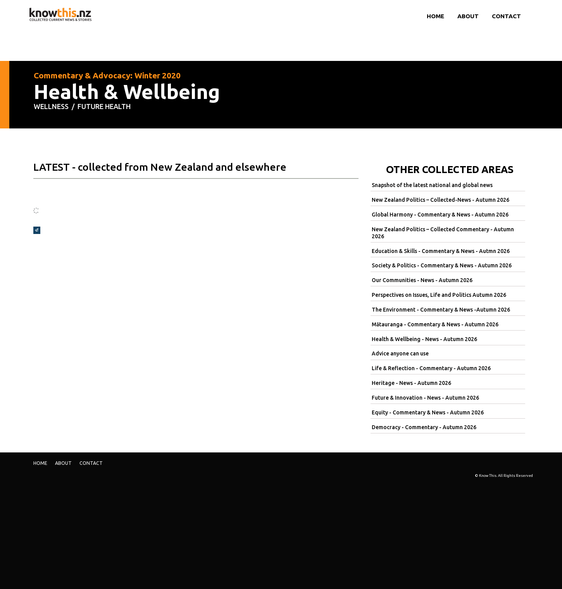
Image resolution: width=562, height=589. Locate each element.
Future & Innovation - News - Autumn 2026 (425, 398)
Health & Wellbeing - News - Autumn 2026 (424, 339)
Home (435, 16)
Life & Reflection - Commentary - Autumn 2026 (431, 368)
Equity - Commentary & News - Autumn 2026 (428, 412)
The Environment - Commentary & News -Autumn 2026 (441, 310)
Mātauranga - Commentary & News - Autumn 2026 (435, 324)
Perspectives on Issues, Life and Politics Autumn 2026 (439, 295)
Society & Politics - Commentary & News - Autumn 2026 (442, 265)
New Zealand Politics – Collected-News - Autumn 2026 (440, 200)
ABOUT (468, 16)
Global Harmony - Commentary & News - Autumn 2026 (440, 214)
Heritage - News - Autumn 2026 (411, 383)
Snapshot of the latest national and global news (432, 185)
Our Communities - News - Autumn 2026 (422, 280)
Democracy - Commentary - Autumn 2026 (424, 427)
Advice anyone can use (400, 353)
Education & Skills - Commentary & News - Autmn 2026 (441, 251)
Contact (506, 16)
